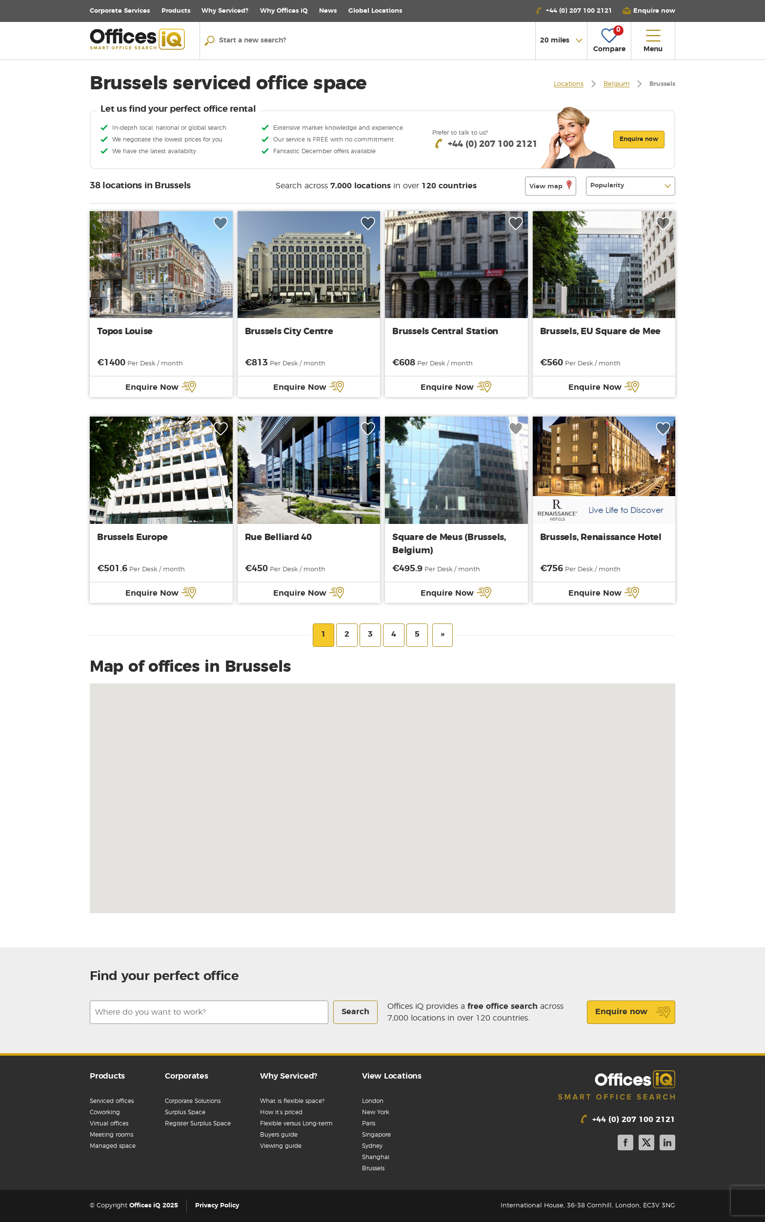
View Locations (392, 1076)
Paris (368, 1123)
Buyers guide (279, 1135)
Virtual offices (109, 1123)
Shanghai (375, 1157)
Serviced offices (112, 1101)
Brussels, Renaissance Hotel (601, 537)
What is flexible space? (292, 1101)
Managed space (113, 1146)
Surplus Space (185, 1112)
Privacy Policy (217, 1205)
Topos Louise (125, 331)
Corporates (186, 1076)
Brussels (373, 1168)
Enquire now (633, 1012)
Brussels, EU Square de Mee (600, 331)
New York (375, 1112)
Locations (375, 11)
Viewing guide (281, 1146)
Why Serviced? (224, 11)
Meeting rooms (111, 1135)
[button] (649, 11)
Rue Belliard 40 (278, 537)
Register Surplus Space (198, 1123)
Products (175, 11)
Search (355, 1012)
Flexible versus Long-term (296, 1123)
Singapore (376, 1135)
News (328, 11)
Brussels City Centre (289, 331)
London (372, 1101)
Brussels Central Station (445, 331)
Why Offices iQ (284, 11)
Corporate (120, 11)
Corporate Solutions (193, 1101)
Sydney (372, 1146)
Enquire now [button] (639, 139)
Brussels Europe (132, 537)
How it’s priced (281, 1112)
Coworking (105, 1112)
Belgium (617, 84)
